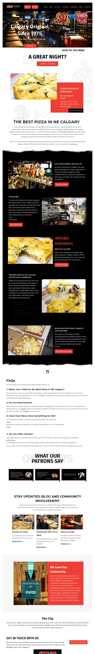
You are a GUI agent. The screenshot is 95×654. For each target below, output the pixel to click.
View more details (76, 110)
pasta (8, 427)
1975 (41, 129)
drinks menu (10, 440)
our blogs (9, 647)
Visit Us (30, 46)
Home (45, 7)
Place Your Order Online (63, 351)
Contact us (25, 647)
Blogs (80, 7)
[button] (57, 7)
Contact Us (87, 7)
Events (51, 7)
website (23, 409)
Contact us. (74, 144)
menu (8, 422)
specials (25, 411)
